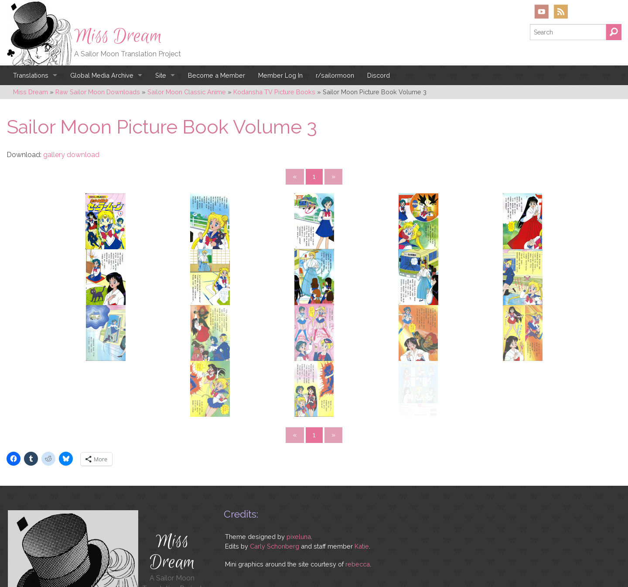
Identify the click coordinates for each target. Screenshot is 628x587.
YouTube (541, 11)
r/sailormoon (335, 75)
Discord (378, 75)
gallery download (71, 155)
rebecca (357, 491)
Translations (30, 75)
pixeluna (299, 463)
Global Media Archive (101, 75)
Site (160, 75)
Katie (362, 473)
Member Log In (280, 75)
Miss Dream (118, 36)
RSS (560, 11)
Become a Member (216, 75)
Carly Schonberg (274, 473)
